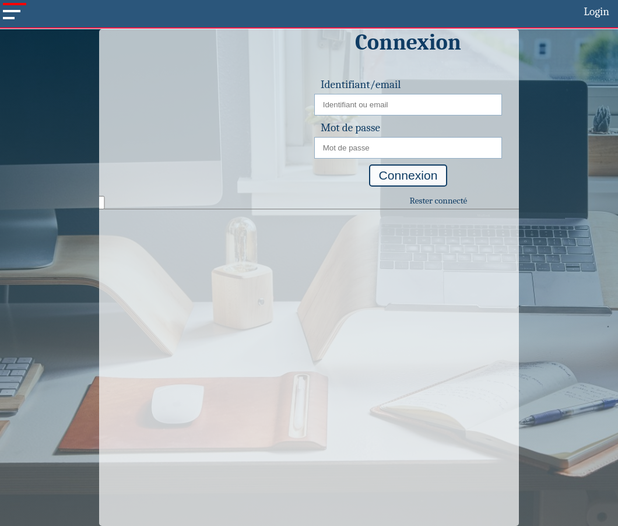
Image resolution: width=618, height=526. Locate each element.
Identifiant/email (361, 84)
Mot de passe (350, 127)
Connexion (408, 175)
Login (596, 11)
